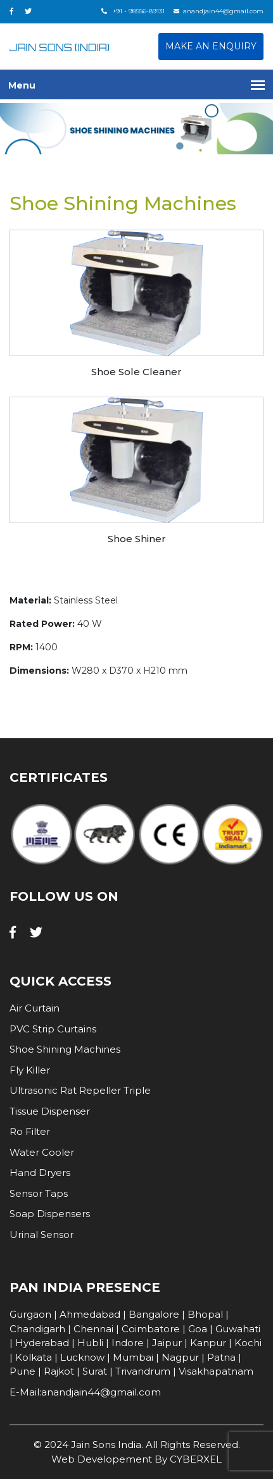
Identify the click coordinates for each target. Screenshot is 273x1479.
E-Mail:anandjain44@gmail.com (85, 1392)
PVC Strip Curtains (53, 1029)
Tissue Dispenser (50, 1111)
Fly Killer (30, 1070)
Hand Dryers (40, 1172)
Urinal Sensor (41, 1234)
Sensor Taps (39, 1193)
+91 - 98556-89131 (133, 11)
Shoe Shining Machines (65, 1049)
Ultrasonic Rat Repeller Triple (80, 1090)
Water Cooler (42, 1152)
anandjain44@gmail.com (218, 11)
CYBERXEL (196, 1459)
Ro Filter (30, 1131)
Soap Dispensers (50, 1214)
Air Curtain (35, 1008)
